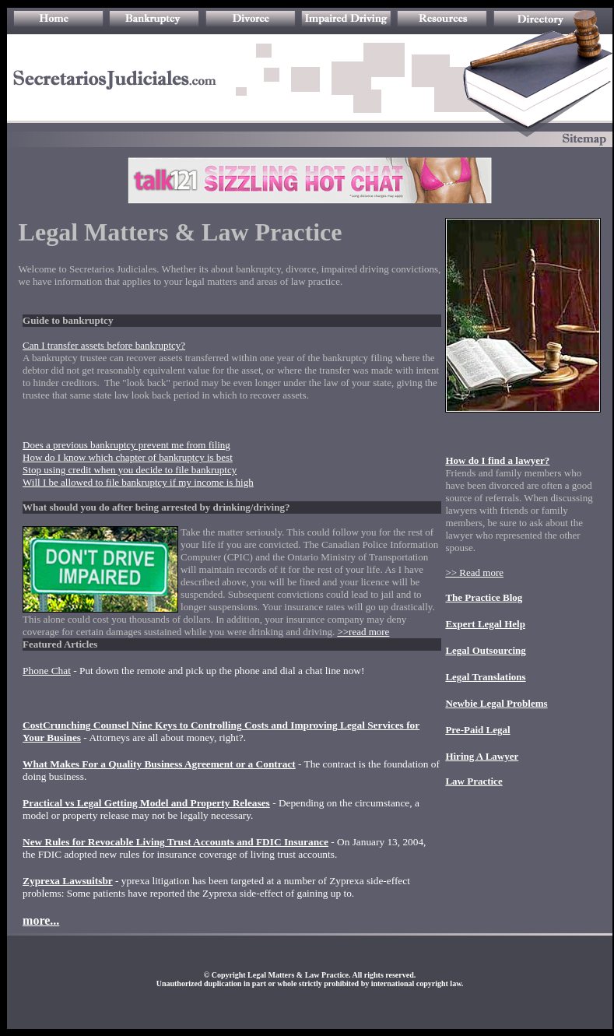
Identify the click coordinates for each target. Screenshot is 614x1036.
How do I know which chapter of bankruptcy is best (128, 457)
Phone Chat (47, 670)
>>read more (363, 631)
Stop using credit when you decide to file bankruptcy (130, 470)
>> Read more (474, 572)
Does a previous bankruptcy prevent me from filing (126, 445)
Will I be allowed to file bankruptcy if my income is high (138, 482)
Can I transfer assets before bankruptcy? (104, 345)
